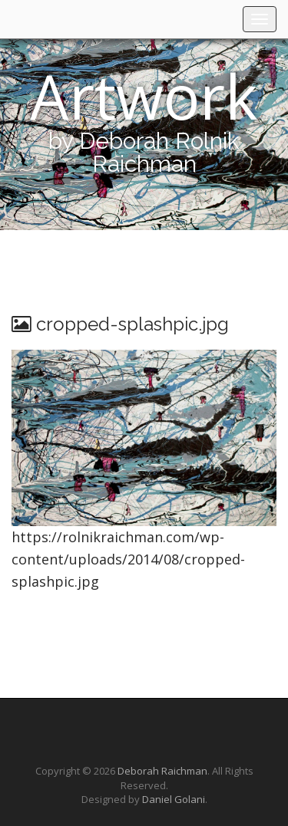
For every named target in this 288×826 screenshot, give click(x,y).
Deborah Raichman (162, 771)
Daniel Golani (173, 799)
